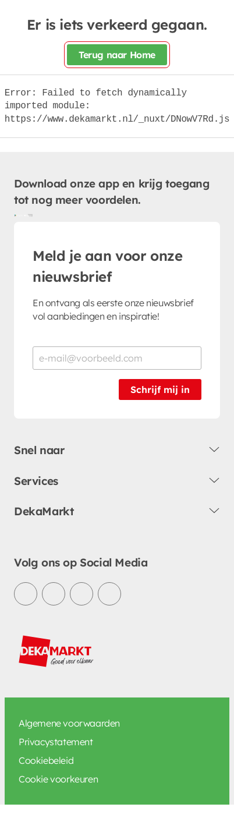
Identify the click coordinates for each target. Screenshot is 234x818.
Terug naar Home (117, 55)
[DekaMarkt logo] (56, 651)
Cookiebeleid (46, 760)
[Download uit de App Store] (28, 215)
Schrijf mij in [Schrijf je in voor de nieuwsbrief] (160, 389)
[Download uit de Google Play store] (18, 215)
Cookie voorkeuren (58, 779)
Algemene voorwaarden (69, 723)
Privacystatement (56, 742)
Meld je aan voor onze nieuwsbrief (108, 266)
